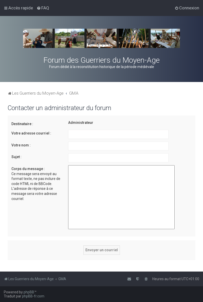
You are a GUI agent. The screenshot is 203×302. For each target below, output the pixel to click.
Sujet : (16, 157)
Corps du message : (28, 169)
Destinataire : (22, 124)
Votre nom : (21, 145)
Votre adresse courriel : (31, 133)
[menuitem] (43, 7)
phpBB (29, 292)
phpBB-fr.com (33, 296)
